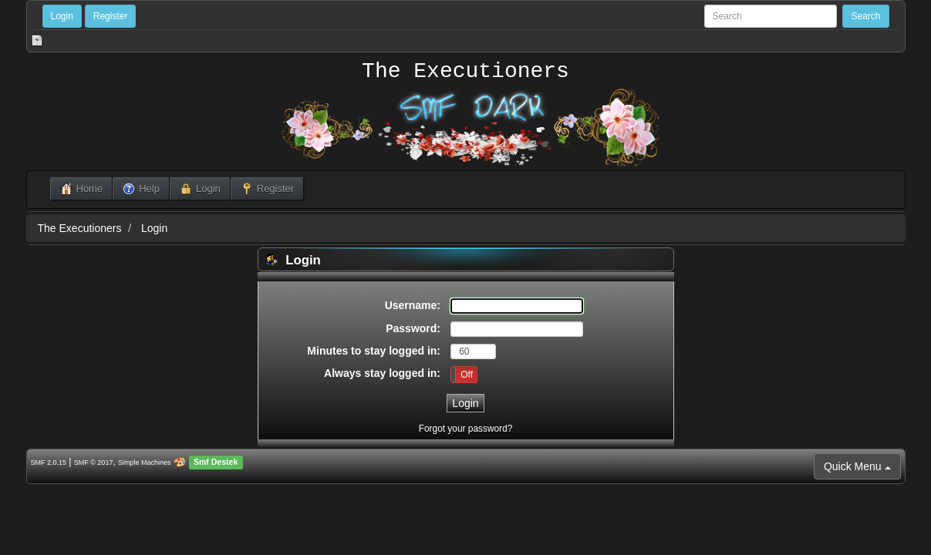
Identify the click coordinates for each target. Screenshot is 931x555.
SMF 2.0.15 (49, 462)
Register (110, 16)
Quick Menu (857, 466)
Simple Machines (144, 462)
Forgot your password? (466, 428)
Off (466, 374)
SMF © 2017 (93, 462)
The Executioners (465, 71)
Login (62, 16)
